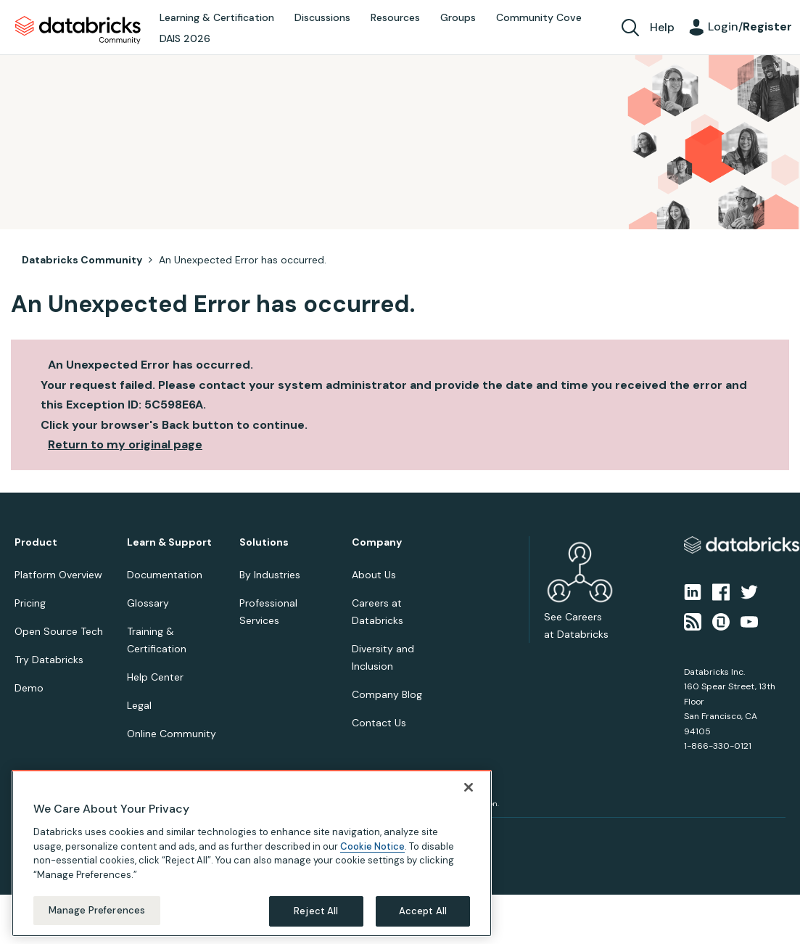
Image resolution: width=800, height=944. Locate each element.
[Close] (468, 787)
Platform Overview (58, 574)
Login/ (750, 26)
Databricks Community (78, 30)
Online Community (171, 733)
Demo (29, 687)
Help (662, 27)
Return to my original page (125, 444)
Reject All (316, 911)
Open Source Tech (59, 631)
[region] (252, 853)
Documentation (164, 574)
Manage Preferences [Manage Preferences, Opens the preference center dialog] (97, 910)
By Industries (269, 574)
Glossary (148, 603)
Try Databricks (49, 659)
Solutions (264, 542)
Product (36, 542)
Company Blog (387, 694)
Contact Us (379, 722)
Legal (139, 705)
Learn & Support (169, 542)
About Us (374, 574)
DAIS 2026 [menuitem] (185, 38)
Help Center (155, 677)
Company (377, 542)
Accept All (423, 911)
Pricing (30, 603)
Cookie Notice (372, 846)
